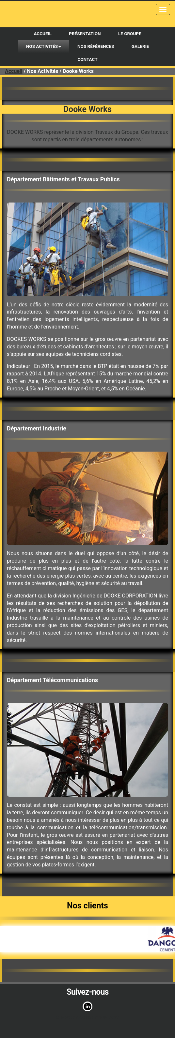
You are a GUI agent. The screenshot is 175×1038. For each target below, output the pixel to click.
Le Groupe (129, 33)
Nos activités (43, 46)
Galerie (140, 46)
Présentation (85, 33)
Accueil (42, 33)
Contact (87, 59)
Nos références (95, 46)
